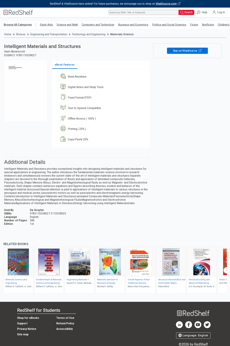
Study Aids (46, 24)
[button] (102, 77)
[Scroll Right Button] (226, 270)
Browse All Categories (18, 24)
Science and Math (67, 24)
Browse (20, 34)
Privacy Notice (26, 329)
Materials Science (122, 34)
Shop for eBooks (28, 318)
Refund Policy (65, 323)
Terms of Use (65, 318)
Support (22, 323)
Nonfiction (208, 24)
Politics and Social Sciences (169, 24)
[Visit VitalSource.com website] (115, 4)
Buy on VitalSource (187, 51)
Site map (22, 334)
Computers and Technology (98, 24)
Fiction (194, 24)
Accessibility (64, 329)
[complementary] (115, 263)
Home (7, 34)
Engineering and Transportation (48, 34)
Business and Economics (133, 24)
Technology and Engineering (88, 34)
